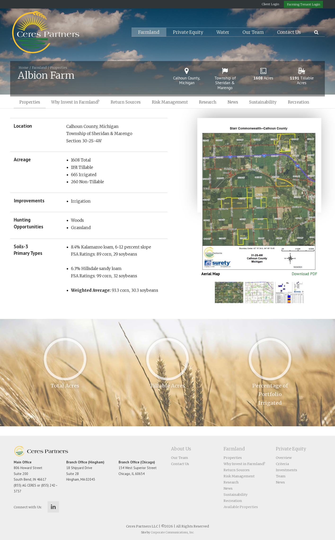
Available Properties (241, 507)
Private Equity (188, 32)
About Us (181, 449)
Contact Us (289, 32)
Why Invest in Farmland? (75, 102)
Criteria (282, 464)
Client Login (270, 4)
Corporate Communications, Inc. (172, 532)
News (233, 102)
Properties (58, 68)
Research (207, 102)
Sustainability (263, 102)
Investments (286, 470)
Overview (284, 458)
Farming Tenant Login (303, 4)
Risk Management (170, 102)
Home (23, 68)
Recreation (298, 102)
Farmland (148, 32)
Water (222, 32)
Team (281, 476)
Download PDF (304, 273)
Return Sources (126, 102)
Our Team (253, 32)
